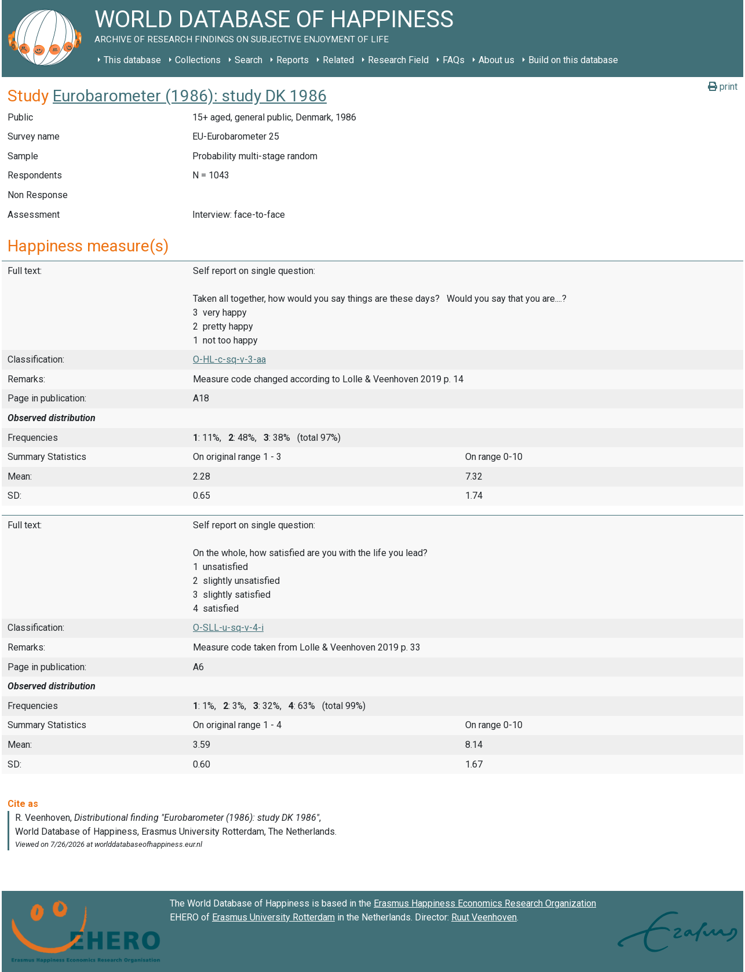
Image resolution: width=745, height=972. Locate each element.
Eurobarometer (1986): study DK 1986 (190, 95)
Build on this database (573, 59)
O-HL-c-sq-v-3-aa (229, 359)
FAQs (454, 59)
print (722, 86)
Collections (198, 59)
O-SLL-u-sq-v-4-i (228, 627)
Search (248, 59)
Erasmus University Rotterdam (273, 917)
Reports (292, 59)
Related (338, 59)
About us (496, 59)
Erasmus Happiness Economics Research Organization (485, 903)
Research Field (398, 59)
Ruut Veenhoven (484, 917)
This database (132, 59)
